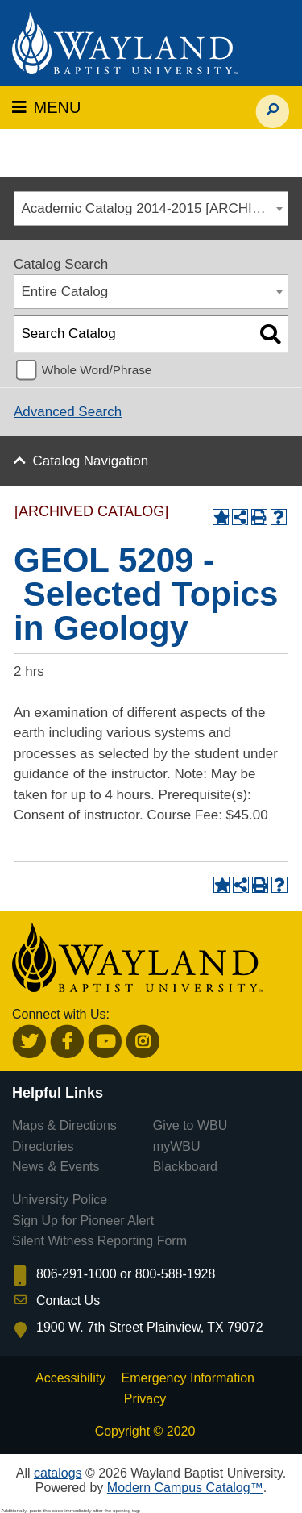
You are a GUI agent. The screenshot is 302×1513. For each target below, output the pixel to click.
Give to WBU (190, 1125)
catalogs (58, 1473)
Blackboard (185, 1166)
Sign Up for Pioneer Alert (83, 1220)
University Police (59, 1200)
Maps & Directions (64, 1125)
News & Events (55, 1166)
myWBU (177, 1146)
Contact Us (68, 1300)
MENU (46, 107)
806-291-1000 (76, 1274)
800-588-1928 (175, 1274)
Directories (42, 1146)
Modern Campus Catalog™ (185, 1487)
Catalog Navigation (91, 461)
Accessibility (70, 1378)
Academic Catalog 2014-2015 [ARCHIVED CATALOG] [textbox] (155, 208)
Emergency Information (188, 1378)
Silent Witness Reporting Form (99, 1241)
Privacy (145, 1399)
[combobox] (151, 208)
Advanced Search (68, 411)
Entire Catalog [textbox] (65, 291)
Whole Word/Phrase (97, 370)
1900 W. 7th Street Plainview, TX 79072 (149, 1327)
